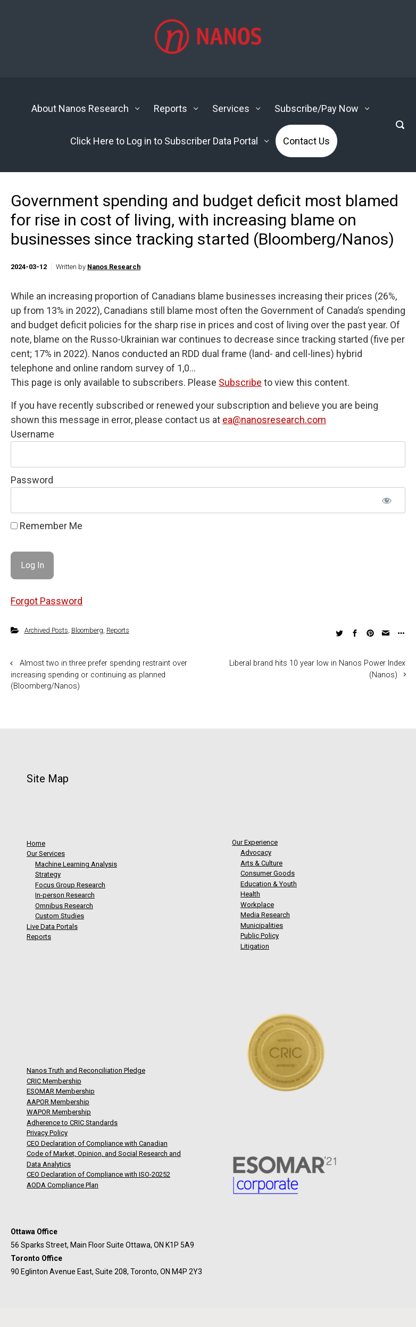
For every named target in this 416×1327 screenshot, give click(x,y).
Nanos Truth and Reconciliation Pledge (86, 1070)
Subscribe (240, 382)
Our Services (46, 853)
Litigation (254, 946)
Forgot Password (46, 600)
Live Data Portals (52, 926)
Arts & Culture (261, 863)
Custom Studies (59, 916)
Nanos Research (113, 267)
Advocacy (255, 852)
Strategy (48, 874)
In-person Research (65, 895)
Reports (117, 630)
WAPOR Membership (59, 1112)
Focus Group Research (70, 885)
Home (36, 843)
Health (250, 894)
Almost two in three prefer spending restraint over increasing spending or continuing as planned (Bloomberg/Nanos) (99, 675)
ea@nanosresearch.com (274, 419)
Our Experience (255, 842)
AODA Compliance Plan (62, 1185)
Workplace (257, 905)
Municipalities (261, 925)
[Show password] (386, 500)
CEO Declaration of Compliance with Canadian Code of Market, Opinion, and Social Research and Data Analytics (104, 1153)
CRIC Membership (54, 1081)
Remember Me (46, 525)
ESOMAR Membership (61, 1091)
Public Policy (259, 936)
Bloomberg (87, 630)
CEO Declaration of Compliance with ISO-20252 (98, 1174)
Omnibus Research (64, 906)
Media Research (265, 915)
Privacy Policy (47, 1133)
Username (32, 434)
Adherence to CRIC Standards (72, 1123)
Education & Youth (268, 884)
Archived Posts (46, 630)
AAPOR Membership (58, 1102)
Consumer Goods (267, 873)
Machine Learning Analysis (76, 864)
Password (32, 480)
